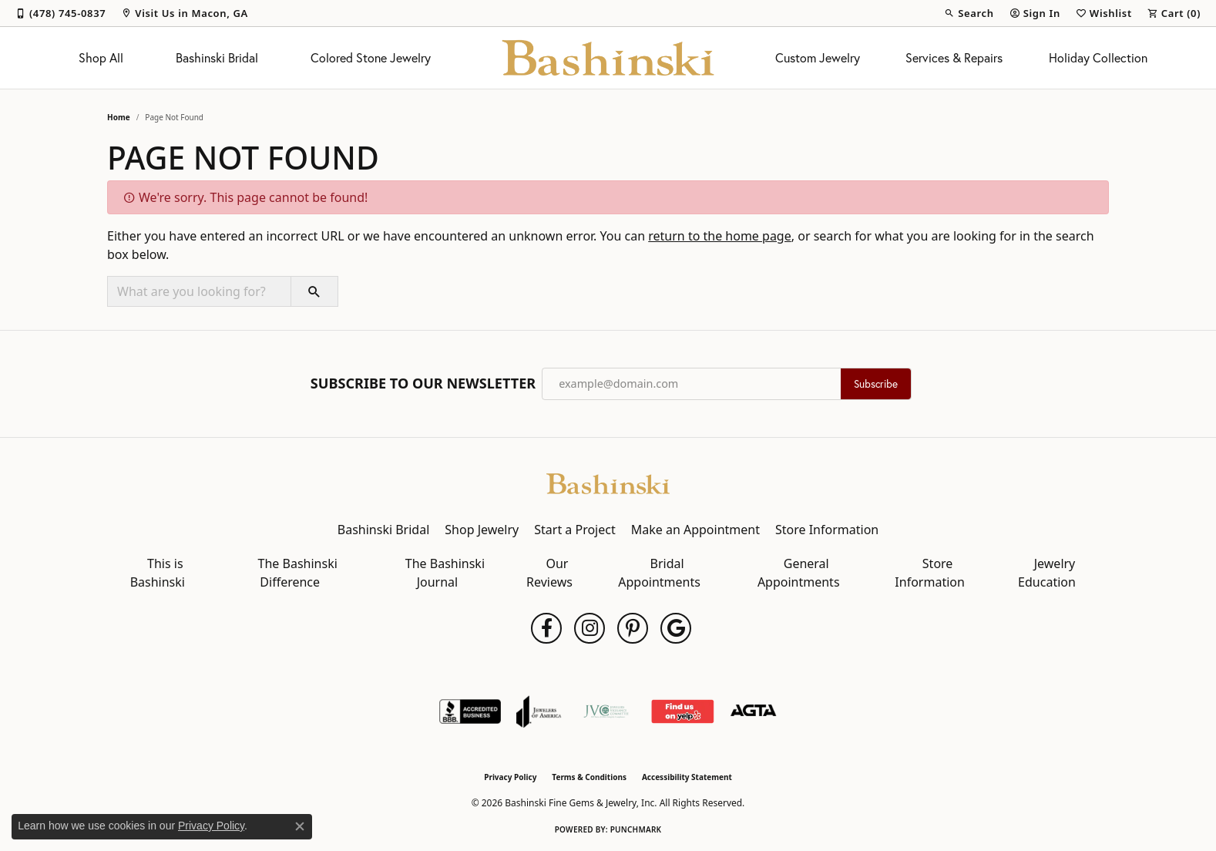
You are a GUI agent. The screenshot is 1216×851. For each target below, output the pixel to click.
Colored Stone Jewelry (371, 58)
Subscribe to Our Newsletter (423, 383)
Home (118, 117)
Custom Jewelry (817, 58)
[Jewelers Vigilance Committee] (606, 711)
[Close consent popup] (299, 826)
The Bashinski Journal (445, 572)
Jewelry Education (1047, 572)
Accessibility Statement (687, 777)
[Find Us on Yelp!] (682, 711)
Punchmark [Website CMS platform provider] (636, 829)
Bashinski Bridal (217, 58)
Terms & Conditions (589, 777)
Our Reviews (549, 572)
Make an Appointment (695, 529)
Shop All (101, 58)
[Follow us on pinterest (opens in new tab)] (632, 628)
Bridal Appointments (659, 572)
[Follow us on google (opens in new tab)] (675, 628)
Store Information (826, 529)
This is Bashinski (157, 572)
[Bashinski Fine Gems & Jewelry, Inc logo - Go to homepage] (608, 58)
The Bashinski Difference (298, 572)
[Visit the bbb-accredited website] (470, 711)
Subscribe (876, 384)
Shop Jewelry (482, 529)
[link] (60, 13)
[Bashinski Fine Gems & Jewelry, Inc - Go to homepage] (608, 482)
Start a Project (574, 529)
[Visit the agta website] (753, 711)
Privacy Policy (510, 777)
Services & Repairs (954, 58)
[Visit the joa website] (538, 711)
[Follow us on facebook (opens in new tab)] (546, 628)
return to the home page (719, 235)
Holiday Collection (1098, 58)
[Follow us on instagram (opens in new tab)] (589, 628)
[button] (968, 13)
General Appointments (798, 572)
